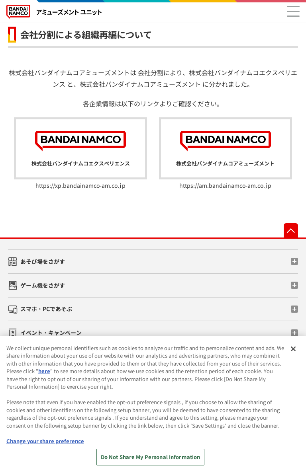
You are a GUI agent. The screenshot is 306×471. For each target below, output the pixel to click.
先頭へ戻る (291, 230)
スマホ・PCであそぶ (46, 309)
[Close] (293, 353)
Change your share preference (45, 445)
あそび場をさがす (42, 261)
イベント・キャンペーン (51, 333)
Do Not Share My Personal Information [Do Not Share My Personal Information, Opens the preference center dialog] (150, 461)
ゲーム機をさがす (42, 285)
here (44, 376)
